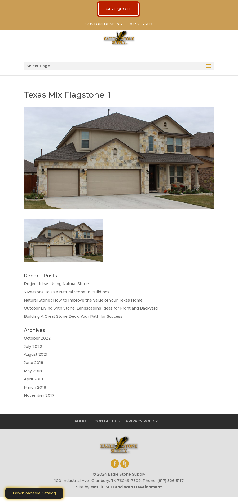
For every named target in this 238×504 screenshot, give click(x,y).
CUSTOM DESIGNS (103, 24)
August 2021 (35, 354)
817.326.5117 (141, 24)
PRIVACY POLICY (142, 421)
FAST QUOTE (118, 9)
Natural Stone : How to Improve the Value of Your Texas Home (83, 300)
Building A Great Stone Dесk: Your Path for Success (73, 316)
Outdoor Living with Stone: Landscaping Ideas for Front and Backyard (91, 308)
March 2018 (35, 387)
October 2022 (37, 338)
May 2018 (33, 371)
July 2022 (33, 346)
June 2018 (33, 362)
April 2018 (33, 379)
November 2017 (39, 395)
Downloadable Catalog (34, 493)
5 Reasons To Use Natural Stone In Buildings (66, 292)
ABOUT (81, 421)
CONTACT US (107, 421)
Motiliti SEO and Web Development (126, 487)
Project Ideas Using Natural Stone (56, 283)
